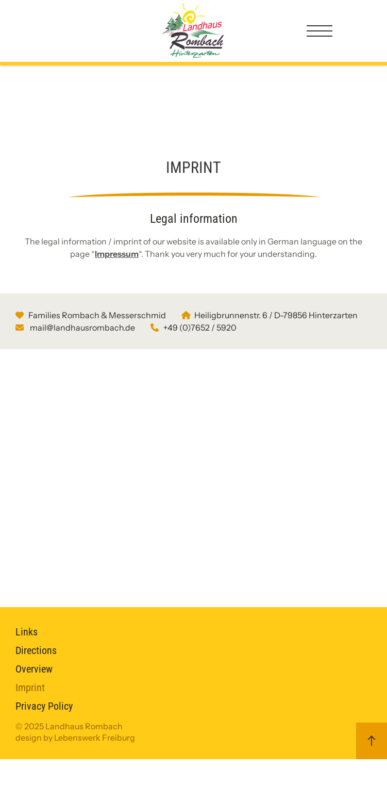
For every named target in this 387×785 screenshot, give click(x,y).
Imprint (30, 713)
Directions (36, 676)
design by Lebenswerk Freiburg (75, 763)
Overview (34, 695)
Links (26, 657)
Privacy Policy (44, 732)
